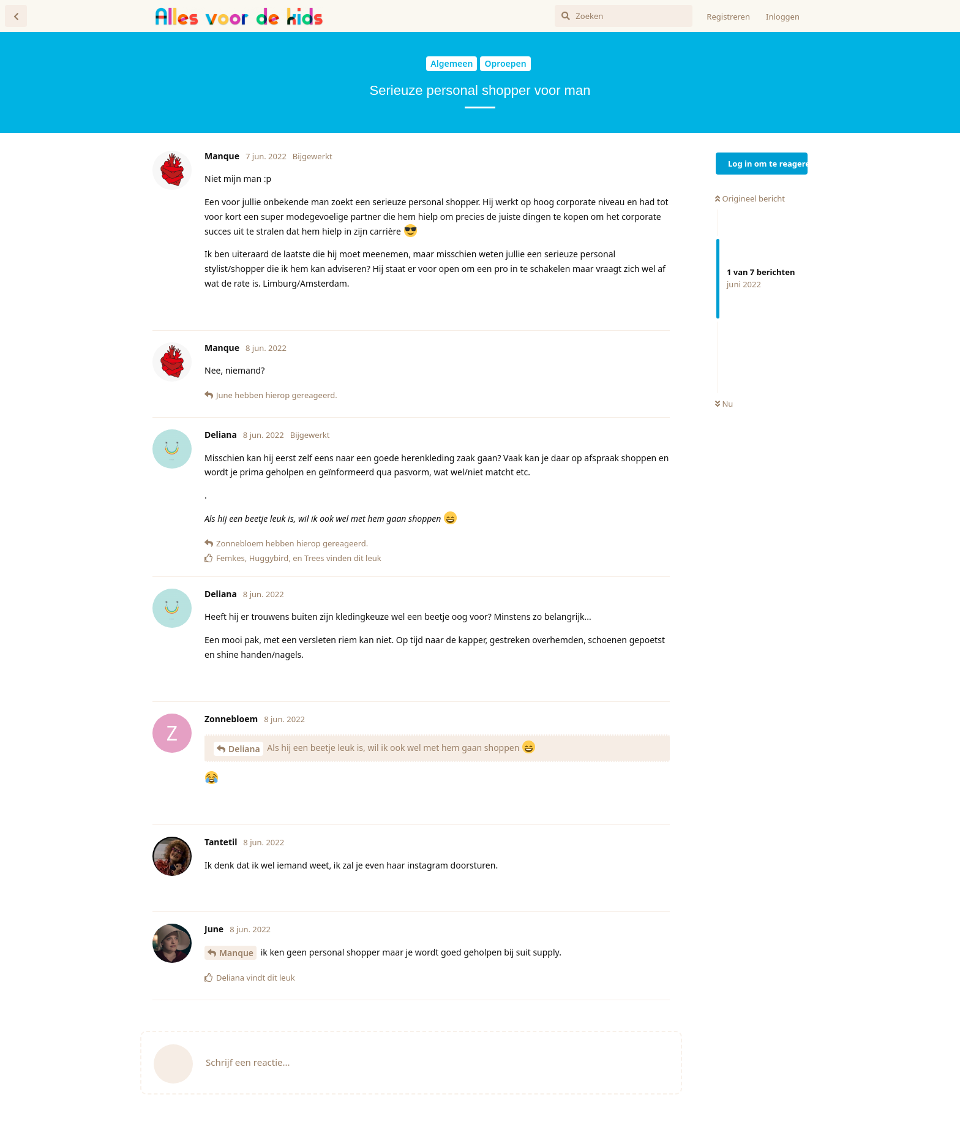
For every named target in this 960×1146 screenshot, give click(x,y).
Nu (724, 403)
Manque (236, 953)
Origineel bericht (750, 198)
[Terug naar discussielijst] (16, 16)
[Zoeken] (623, 16)
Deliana (244, 749)
